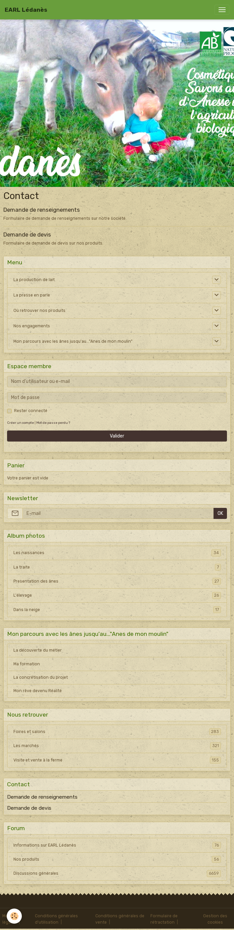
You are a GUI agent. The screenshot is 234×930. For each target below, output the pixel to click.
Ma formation (26, 664)
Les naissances (117, 552)
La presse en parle (31, 295)
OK (220, 513)
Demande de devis (27, 234)
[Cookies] (14, 916)
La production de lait (34, 279)
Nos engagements (31, 326)
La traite (117, 567)
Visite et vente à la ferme (117, 760)
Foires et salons (117, 731)
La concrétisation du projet (40, 677)
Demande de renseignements (41, 209)
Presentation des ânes (117, 581)
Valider (117, 436)
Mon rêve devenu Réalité (37, 690)
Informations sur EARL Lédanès (117, 845)
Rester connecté (30, 410)
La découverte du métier (37, 650)
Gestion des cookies (215, 919)
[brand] (26, 9)
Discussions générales (117, 873)
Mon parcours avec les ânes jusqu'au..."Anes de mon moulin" (73, 341)
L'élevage (117, 595)
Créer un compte (20, 422)
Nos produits (117, 859)
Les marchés (117, 745)
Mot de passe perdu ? (53, 422)
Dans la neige (117, 609)
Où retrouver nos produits (39, 310)
